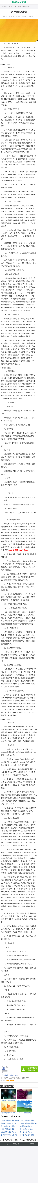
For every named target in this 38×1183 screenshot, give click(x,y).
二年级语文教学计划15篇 (28, 1123)
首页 (10, 6)
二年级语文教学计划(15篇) (10, 1120)
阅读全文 (25, 16)
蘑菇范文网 (16, 1144)
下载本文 (32, 16)
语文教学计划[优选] (26, 1129)
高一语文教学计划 (26, 1132)
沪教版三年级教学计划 (8, 1132)
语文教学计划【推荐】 (8, 1126)
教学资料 (18, 6)
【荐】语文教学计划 (8, 1129)
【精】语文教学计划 (27, 1120)
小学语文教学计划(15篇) (9, 1123)
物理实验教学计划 (26, 1126)
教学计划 (26, 6)
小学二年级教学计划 (27, 1135)
